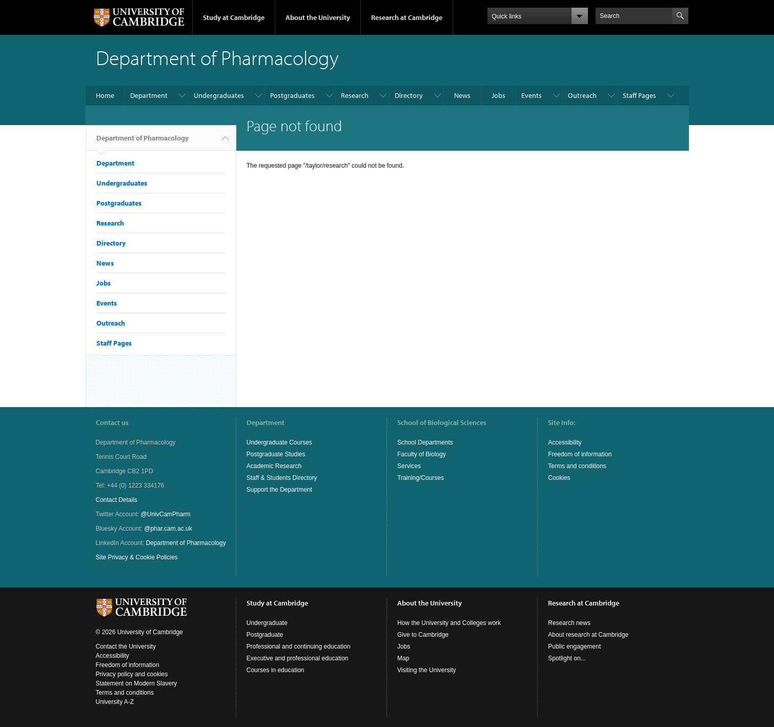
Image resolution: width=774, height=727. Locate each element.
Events (531, 95)
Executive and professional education (298, 658)
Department (149, 95)
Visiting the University (426, 670)
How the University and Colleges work (449, 623)
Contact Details (116, 499)
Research (355, 95)
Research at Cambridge (406, 17)
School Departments (425, 442)
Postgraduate (265, 634)
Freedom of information (580, 454)
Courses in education (275, 670)
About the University (318, 17)
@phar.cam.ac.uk (168, 528)
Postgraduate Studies (276, 454)
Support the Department (279, 489)
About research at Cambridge (588, 634)
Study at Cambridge (233, 17)
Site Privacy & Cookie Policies (137, 557)
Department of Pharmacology (142, 142)
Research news (569, 623)
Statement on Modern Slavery (136, 683)
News (462, 95)
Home (105, 95)
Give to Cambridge (423, 634)
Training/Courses (420, 477)
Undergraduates (219, 95)
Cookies (559, 477)
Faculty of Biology (421, 454)
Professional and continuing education (299, 646)
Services (409, 466)
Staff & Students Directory (282, 477)
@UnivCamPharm (166, 514)
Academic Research (274, 466)
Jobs (498, 95)
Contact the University (126, 646)
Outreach (582, 95)
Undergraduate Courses (279, 442)
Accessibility (564, 442)
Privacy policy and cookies (132, 674)
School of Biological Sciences (441, 422)
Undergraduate (267, 623)
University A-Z (115, 701)
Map (403, 658)
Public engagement (574, 646)
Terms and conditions (577, 466)
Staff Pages (639, 95)
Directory (409, 95)
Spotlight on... (566, 658)
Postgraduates (292, 95)
